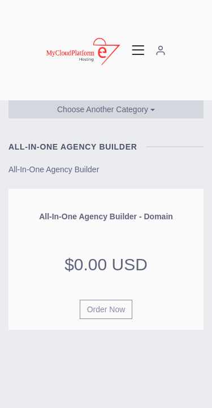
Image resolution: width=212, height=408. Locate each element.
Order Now (106, 309)
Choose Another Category (106, 109)
